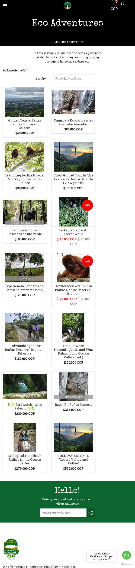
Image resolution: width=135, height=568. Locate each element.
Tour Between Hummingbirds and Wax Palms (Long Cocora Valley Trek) (22, 300)
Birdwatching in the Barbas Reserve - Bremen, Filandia (112, 236)
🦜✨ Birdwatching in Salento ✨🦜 (67, 296)
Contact (8, 514)
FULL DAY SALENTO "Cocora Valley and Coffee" (67, 359)
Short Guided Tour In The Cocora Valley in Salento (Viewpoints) (22, 179)
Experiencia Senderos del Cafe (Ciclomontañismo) (22, 236)
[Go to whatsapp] (126, 555)
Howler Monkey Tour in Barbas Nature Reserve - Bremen (67, 236)
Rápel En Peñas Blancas (113, 296)
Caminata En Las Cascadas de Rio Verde (67, 177)
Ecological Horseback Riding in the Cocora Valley (22, 359)
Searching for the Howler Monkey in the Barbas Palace (112, 122)
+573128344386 (80, 465)
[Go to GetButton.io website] (126, 564)
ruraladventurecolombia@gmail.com (96, 460)
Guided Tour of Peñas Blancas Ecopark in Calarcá (22, 122)
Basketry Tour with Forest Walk (112, 177)
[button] (112, 75)
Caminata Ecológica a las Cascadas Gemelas (67, 120)
